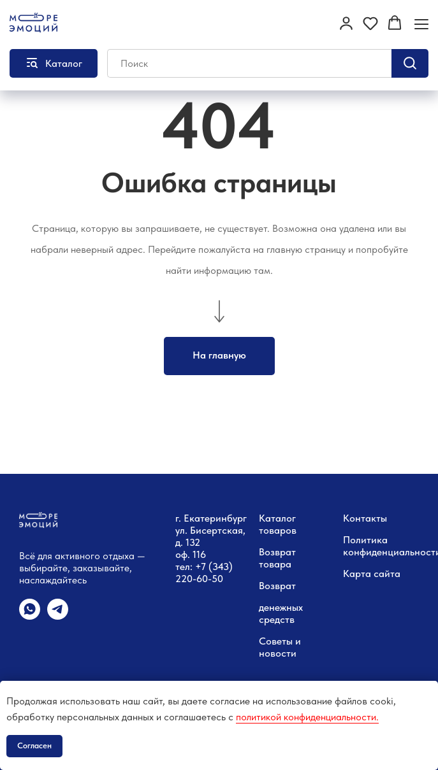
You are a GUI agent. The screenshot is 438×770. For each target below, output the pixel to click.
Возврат (277, 586)
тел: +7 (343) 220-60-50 (204, 572)
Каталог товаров (277, 524)
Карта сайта (371, 573)
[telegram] (57, 616)
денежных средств (281, 613)
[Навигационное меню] (421, 24)
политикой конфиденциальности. (307, 717)
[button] (346, 23)
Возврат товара (277, 558)
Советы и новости (280, 647)
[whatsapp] (29, 616)
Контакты (365, 518)
